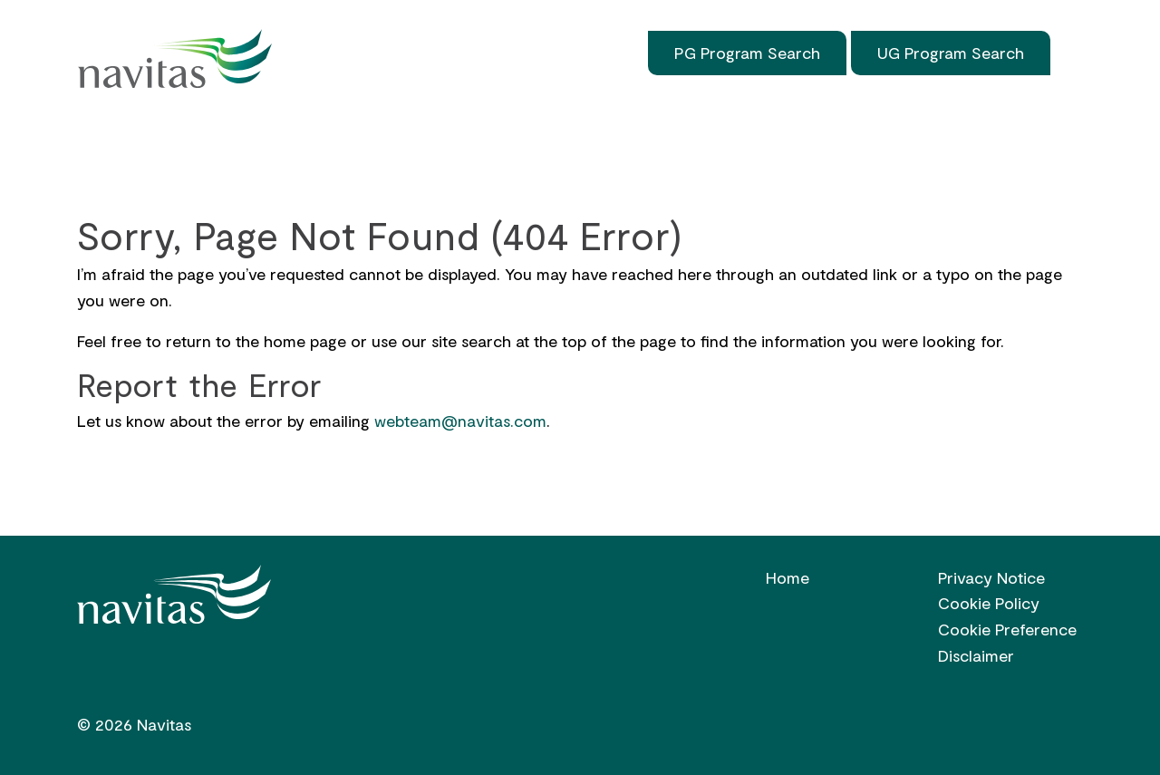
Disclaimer (976, 655)
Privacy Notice (991, 577)
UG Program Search (950, 53)
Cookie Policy (988, 603)
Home (111, 125)
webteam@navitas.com (460, 421)
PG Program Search (747, 53)
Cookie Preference (1007, 629)
